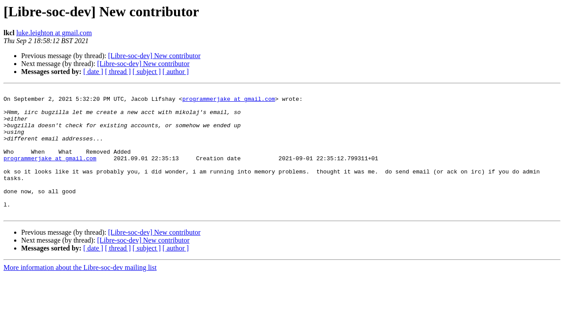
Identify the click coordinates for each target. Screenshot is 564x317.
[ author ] (176, 71)
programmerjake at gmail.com (228, 101)
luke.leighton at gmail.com (54, 33)
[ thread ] (118, 71)
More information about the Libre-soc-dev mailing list (80, 292)
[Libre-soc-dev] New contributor (154, 55)
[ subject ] (147, 71)
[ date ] (93, 71)
